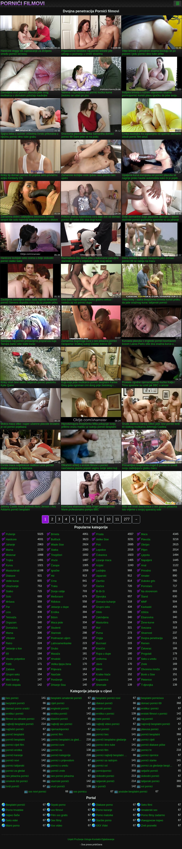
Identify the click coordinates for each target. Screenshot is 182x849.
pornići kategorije (61, 755)
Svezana (146, 627)
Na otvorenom (149, 591)
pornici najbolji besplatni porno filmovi (112, 755)
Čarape (55, 565)
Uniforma (101, 658)
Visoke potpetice (15, 658)
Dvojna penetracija (151, 638)
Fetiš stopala (13, 684)
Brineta (55, 534)
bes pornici (12, 698)
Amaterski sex (149, 810)
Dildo (99, 612)
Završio (100, 581)
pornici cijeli (147, 739)
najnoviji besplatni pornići (155, 724)
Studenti (55, 627)
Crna (54, 581)
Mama (9, 549)
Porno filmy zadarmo (153, 815)
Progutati (146, 653)
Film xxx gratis (59, 815)
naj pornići (147, 718)
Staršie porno (103, 820)
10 (108, 519)
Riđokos (55, 601)
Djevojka (101, 596)
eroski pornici (103, 708)
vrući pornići (58, 786)
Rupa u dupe (103, 653)
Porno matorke (104, 815)
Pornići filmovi (22, 3)
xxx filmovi (57, 810)
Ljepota (145, 555)
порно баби (13, 815)
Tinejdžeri (56, 555)
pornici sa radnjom (106, 760)
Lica (8, 612)
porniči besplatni (15, 739)
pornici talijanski (15, 765)
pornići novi (12, 760)
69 (7, 653)
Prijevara (56, 669)
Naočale (55, 674)
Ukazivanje (12, 586)
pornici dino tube (105, 744)
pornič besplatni (15, 734)
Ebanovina (147, 617)
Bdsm (54, 617)
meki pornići (103, 718)
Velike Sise (102, 539)
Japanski (101, 575)
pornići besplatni (150, 734)
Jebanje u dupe (60, 607)
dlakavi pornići (104, 703)
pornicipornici (103, 770)
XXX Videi (102, 825)
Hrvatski (55, 658)
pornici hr (146, 750)
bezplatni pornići (15, 703)
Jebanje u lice (14, 648)
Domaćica (11, 627)
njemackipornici (60, 729)
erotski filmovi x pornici (154, 713)
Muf (98, 627)
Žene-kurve (147, 622)
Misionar (11, 555)
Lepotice (101, 549)
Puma (99, 632)
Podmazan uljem (60, 638)
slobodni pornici (105, 776)
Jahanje (10, 544)
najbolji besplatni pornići (19, 724)
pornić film (57, 734)
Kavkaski (146, 607)
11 (117, 519)
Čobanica (101, 555)
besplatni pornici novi (108, 698)
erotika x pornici (105, 713)
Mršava (10, 601)
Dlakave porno (104, 804)
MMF (144, 601)
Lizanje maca (103, 560)
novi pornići (102, 729)
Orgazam (11, 622)
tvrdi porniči (12, 786)
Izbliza (144, 612)
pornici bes (102, 734)
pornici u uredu (59, 765)
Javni (99, 664)
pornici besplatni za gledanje (67, 739)
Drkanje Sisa (58, 684)
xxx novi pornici (37, 791)
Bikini (99, 669)
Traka (54, 586)
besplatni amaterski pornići (66, 698)
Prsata (100, 534)
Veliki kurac (12, 581)
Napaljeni (146, 560)
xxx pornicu (80, 791)
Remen (145, 643)
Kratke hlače (103, 674)
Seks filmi (146, 804)
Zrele (144, 664)
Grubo (54, 648)
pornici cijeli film (15, 744)
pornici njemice (149, 755)
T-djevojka (147, 684)
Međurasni (57, 596)
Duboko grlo (148, 581)
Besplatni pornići (15, 804)
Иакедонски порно (152, 820)
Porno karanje (104, 810)
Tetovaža (11, 617)
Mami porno (13, 825)
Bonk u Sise (148, 674)
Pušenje (10, 534)
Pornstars (146, 586)
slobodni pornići (150, 776)
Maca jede (57, 622)
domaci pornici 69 (151, 703)
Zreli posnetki (148, 825)
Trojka (9, 560)
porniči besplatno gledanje (111, 739)
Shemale (101, 684)
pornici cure (57, 744)
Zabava (10, 669)
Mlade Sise (57, 544)
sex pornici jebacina (62, 776)
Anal (143, 565)
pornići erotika (14, 750)
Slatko (9, 591)
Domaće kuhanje (105, 601)
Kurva (9, 565)
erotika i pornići (14, 713)
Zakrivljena (102, 617)
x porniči (101, 786)
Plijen (144, 549)
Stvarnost (146, 632)
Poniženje (56, 679)
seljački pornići (149, 770)
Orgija (99, 638)
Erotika (55, 612)
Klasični (100, 648)
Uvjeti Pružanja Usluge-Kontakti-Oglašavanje (91, 839)
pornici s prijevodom (62, 760)
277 (127, 519)
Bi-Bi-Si (100, 591)
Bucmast (101, 643)
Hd (52, 575)
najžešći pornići (15, 729)
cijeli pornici (57, 703)
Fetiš (8, 664)
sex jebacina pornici (17, 776)
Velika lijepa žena (61, 664)
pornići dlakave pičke (153, 744)
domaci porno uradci (17, 708)
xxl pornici (147, 786)
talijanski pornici (150, 781)
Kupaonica (102, 679)
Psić (98, 544)
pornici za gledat (15, 770)
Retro (9, 643)
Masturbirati (13, 570)
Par (8, 607)
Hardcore (11, 539)
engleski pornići (60, 708)
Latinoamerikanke (61, 643)
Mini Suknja (12, 679)
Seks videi (12, 820)
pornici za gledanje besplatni (157, 765)
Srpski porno (58, 804)
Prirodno (146, 570)
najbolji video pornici (107, 724)
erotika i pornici (150, 708)
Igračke (55, 570)
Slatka (54, 549)
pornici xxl (101, 765)
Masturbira (102, 622)
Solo (8, 596)
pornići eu (56, 750)
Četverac (146, 648)
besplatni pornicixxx (152, 698)
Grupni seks (103, 607)
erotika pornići (59, 713)
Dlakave (10, 575)
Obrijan (145, 544)
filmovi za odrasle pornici (20, 718)
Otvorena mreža (150, 669)
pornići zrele (58, 770)
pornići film (102, 750)
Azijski (99, 565)
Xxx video (56, 825)
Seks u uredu (148, 658)
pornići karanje (14, 755)
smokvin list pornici (17, 781)
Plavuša (145, 539)
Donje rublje (58, 591)
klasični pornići (59, 718)
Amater (145, 575)
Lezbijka (101, 570)
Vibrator (10, 638)
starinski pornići (60, 781)
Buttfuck (55, 539)
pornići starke (148, 760)
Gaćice (100, 586)
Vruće (54, 560)
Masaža (55, 653)
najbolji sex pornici (61, 724)
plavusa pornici (149, 729)
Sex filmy (56, 820)
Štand (144, 596)
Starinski (56, 632)
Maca (144, 534)
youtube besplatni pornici (133, 791)
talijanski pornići (105, 781)
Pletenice (146, 679)
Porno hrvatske (14, 810)
